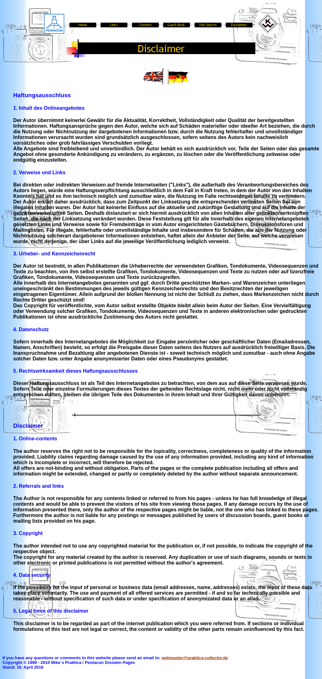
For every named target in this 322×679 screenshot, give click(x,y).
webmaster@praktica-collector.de (195, 657)
